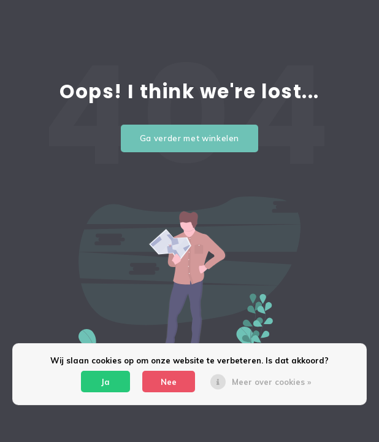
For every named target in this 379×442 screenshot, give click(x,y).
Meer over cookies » (271, 382)
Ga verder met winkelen (189, 138)
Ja (105, 382)
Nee (169, 382)
